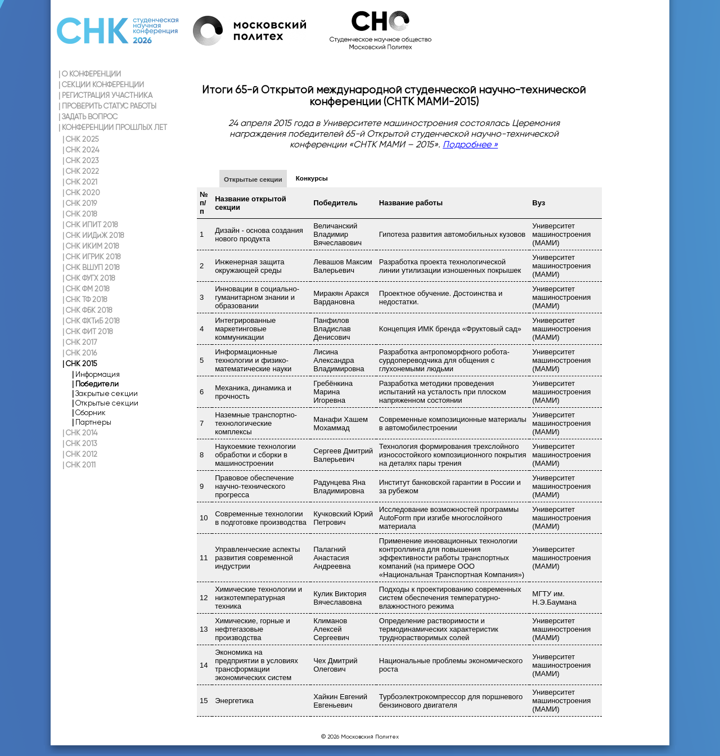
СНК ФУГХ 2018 (88, 278)
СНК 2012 (79, 454)
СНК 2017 (79, 342)
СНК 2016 (79, 353)
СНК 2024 (80, 150)
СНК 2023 (80, 160)
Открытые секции (253, 179)
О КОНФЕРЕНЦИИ (89, 74)
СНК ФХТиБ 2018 (90, 321)
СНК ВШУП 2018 (90, 267)
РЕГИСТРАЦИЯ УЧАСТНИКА (105, 95)
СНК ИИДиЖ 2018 (93, 235)
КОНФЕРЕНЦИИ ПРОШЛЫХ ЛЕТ (112, 127)
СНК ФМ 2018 (85, 289)
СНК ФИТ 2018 (87, 331)
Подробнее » (470, 144)
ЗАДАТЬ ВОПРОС (88, 116)
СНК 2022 (80, 171)
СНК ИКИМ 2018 (90, 246)
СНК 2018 (79, 214)
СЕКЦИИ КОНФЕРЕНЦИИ (101, 84)
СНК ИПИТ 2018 (90, 224)
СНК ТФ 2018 (84, 299)
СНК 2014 (79, 433)
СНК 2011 (79, 465)
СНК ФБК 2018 (87, 310)
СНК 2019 (79, 203)
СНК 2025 (80, 139)
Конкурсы (312, 178)
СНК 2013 (79, 443)
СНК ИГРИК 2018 (91, 257)
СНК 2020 (81, 192)
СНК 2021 (79, 182)
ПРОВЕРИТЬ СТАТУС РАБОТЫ (107, 106)
